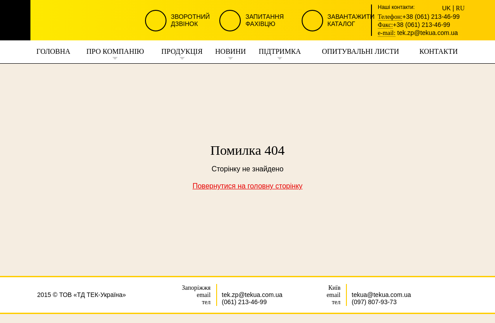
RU (460, 8)
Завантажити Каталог (351, 20)
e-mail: (387, 33)
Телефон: (390, 17)
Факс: (385, 25)
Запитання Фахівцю (264, 20)
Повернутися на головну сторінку (247, 186)
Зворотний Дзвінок (190, 20)
